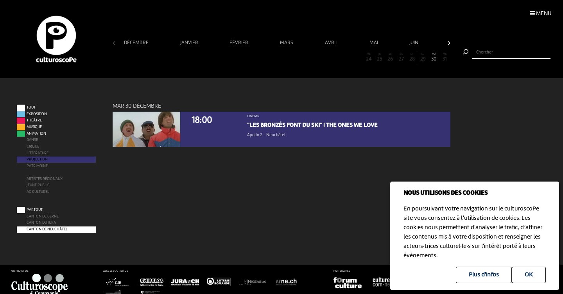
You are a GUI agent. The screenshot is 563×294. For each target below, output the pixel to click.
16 (281, 57)
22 (347, 57)
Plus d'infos (484, 275)
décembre (137, 42)
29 (423, 57)
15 (270, 57)
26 (390, 57)
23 (358, 57)
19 (314, 57)
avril (332, 42)
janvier (189, 42)
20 (325, 57)
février (239, 42)
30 (434, 57)
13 (249, 57)
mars (287, 42)
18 (303, 57)
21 (336, 57)
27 (401, 57)
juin (414, 42)
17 (292, 57)
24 (369, 57)
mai (374, 42)
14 (260, 57)
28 (412, 57)
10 (216, 57)
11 (227, 57)
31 (445, 57)
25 (380, 57)
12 (238, 57)
